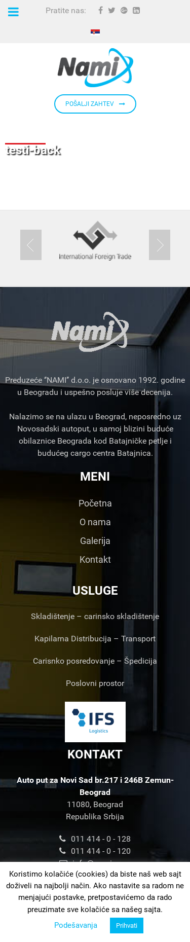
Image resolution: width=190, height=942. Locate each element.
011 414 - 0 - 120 (95, 851)
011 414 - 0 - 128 (95, 839)
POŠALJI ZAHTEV (95, 103)
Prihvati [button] (126, 925)
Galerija (95, 540)
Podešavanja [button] (75, 925)
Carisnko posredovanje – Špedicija (95, 661)
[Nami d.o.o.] (95, 67)
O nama (95, 522)
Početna (95, 503)
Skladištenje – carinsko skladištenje (95, 616)
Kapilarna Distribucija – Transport (95, 638)
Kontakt (95, 559)
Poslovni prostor (95, 683)
